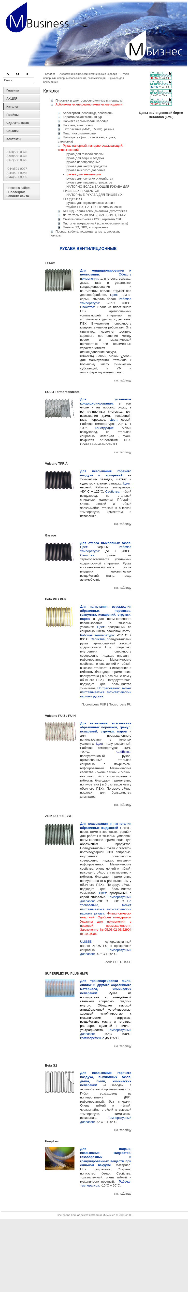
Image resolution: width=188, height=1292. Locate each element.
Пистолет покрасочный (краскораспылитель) (95, 223)
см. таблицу (122, 380)
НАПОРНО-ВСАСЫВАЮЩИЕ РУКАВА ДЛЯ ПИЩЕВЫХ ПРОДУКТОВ (96, 189)
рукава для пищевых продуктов (89, 182)
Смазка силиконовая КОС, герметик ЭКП (93, 219)
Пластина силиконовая (80, 133)
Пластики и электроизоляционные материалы (89, 100)
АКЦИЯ (11, 98)
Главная (12, 90)
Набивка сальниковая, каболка (85, 121)
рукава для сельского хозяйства (89, 178)
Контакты (13, 139)
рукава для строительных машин (90, 203)
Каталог (12, 106)
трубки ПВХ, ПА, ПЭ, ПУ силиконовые (94, 207)
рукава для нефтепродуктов (86, 166)
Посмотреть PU (120, 704)
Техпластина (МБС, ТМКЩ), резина (88, 129)
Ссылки (12, 131)
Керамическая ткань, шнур (82, 117)
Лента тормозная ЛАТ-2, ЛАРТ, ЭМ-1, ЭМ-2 (94, 215)
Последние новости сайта (17, 194)
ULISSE (125, 962)
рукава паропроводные (83, 162)
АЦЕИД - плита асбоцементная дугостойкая (95, 211)
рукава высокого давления (85, 170)
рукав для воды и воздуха (85, 158)
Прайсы (12, 115)
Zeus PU (111, 962)
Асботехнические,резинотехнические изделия (88, 73)
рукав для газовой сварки (84, 154)
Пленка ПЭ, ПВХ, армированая (85, 227)
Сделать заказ (17, 123)
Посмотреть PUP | (95, 704)
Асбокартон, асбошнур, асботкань (88, 113)
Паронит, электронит (78, 125)
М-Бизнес (108, 1215)
